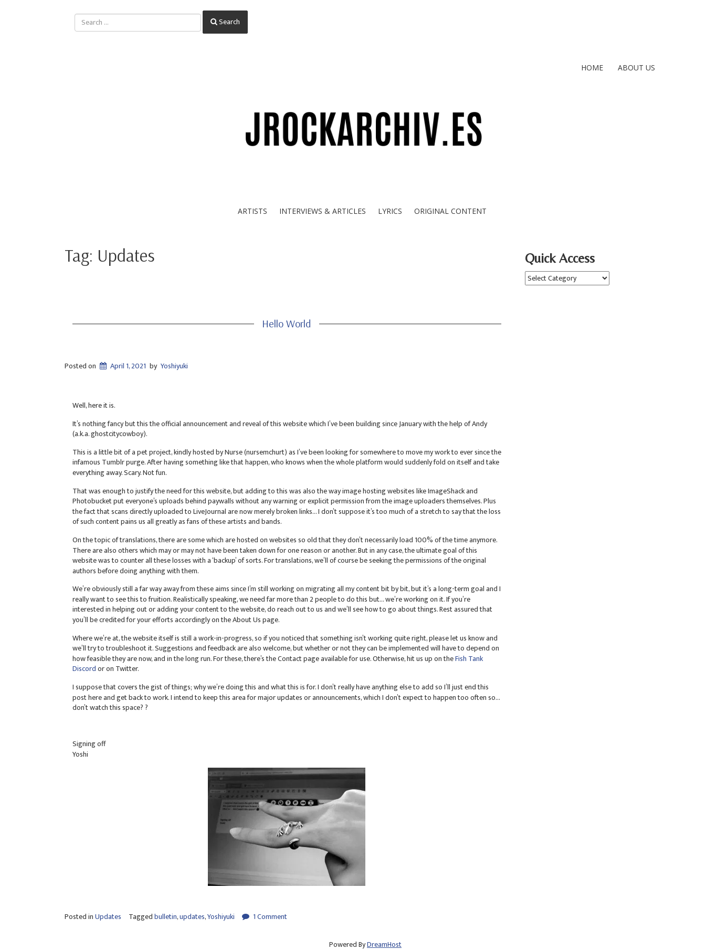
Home (592, 68)
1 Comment (270, 917)
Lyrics (390, 211)
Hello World (286, 323)
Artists (252, 211)
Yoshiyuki (174, 366)
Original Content (450, 211)
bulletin (165, 917)
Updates (108, 917)
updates (192, 917)
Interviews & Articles (322, 211)
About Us (636, 68)
